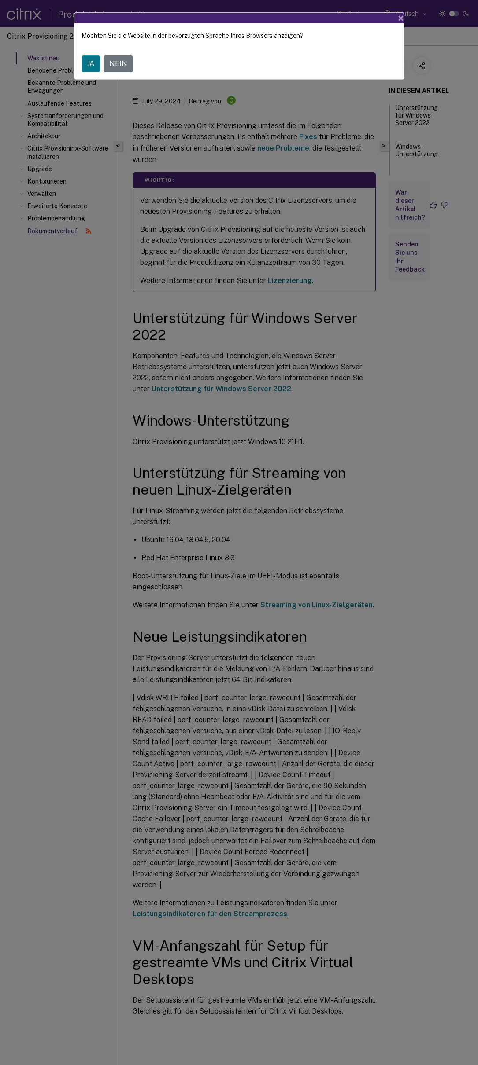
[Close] (401, 18)
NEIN (118, 63)
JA (90, 63)
